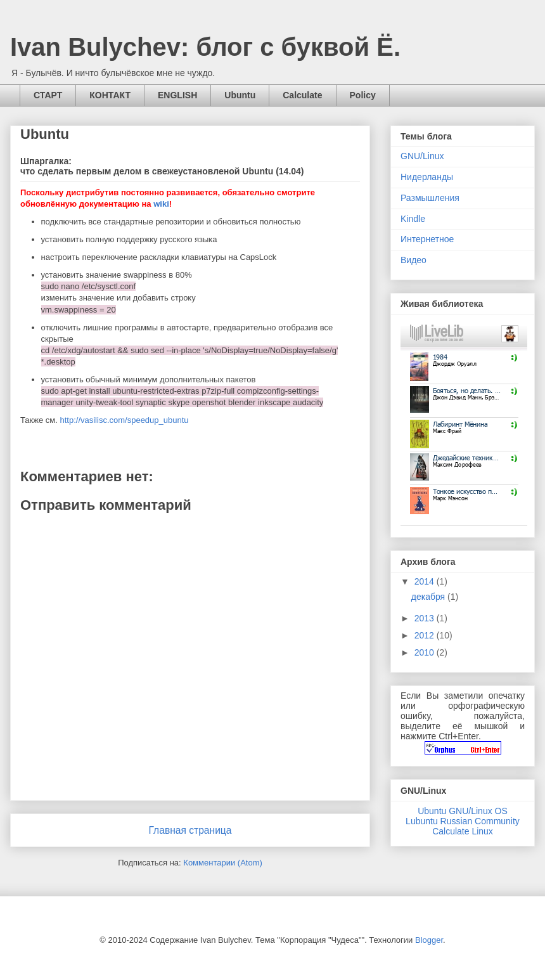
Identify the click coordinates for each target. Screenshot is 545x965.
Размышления (430, 198)
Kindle (413, 219)
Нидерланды (427, 177)
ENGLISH (177, 95)
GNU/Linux (422, 156)
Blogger (429, 940)
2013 (425, 618)
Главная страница (190, 830)
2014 (425, 581)
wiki (161, 204)
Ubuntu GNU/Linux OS (463, 811)
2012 (425, 635)
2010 (425, 652)
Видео (413, 260)
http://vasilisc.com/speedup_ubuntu (124, 420)
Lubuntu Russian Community (463, 821)
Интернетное (427, 239)
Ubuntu (239, 95)
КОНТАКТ (110, 95)
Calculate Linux (462, 831)
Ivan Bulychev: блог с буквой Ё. (205, 47)
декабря (429, 597)
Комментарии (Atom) (222, 862)
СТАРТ (48, 95)
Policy (363, 95)
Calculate (302, 95)
